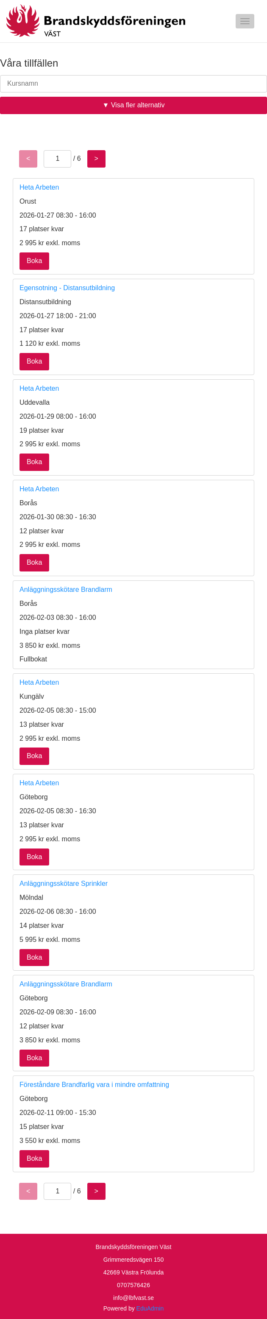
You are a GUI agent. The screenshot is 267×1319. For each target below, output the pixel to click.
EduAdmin (150, 1308)
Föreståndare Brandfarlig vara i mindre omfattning (94, 1084)
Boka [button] (34, 260)
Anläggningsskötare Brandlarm (65, 589)
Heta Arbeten (39, 187)
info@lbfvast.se (133, 1297)
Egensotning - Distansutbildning (67, 287)
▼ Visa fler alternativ (133, 105)
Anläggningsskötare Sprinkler (63, 883)
